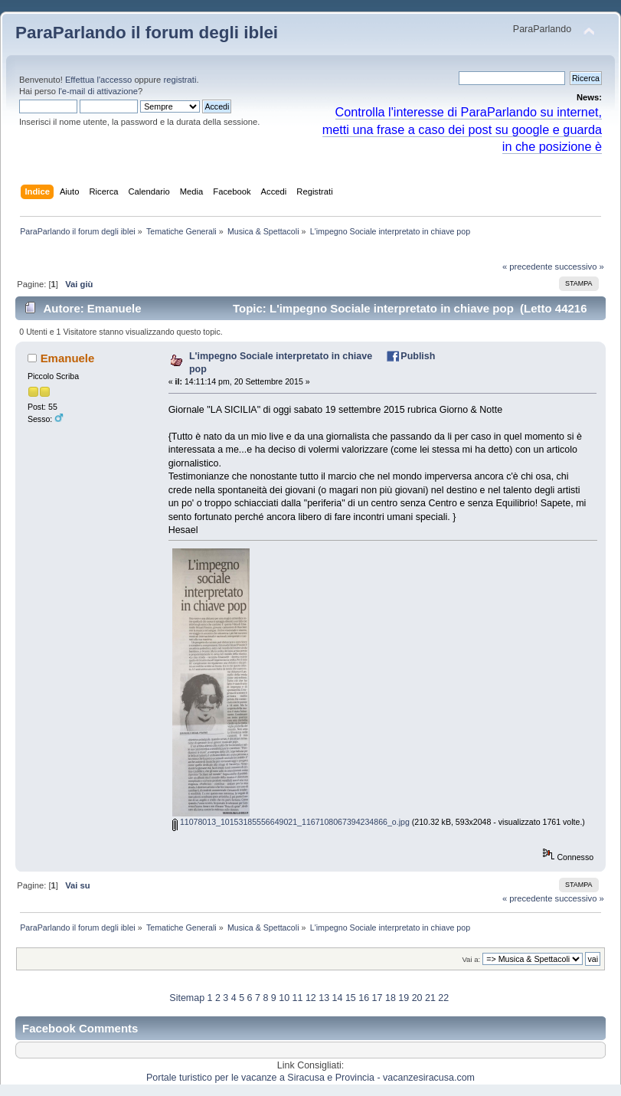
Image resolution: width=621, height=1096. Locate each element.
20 (417, 998)
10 (284, 998)
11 (298, 998)
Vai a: (471, 959)
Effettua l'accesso (98, 79)
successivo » (579, 266)
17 (377, 998)
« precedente (527, 266)
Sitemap (186, 998)
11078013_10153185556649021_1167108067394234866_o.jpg (291, 821)
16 (363, 998)
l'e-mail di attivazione (98, 91)
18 (390, 998)
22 (443, 998)
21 (430, 998)
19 (403, 998)
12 (311, 998)
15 (350, 998)
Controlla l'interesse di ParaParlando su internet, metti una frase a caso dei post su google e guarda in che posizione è (462, 129)
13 (324, 998)
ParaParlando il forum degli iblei (146, 32)
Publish (417, 356)
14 (337, 998)
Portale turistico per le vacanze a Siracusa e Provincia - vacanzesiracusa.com (310, 1077)
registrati (179, 79)
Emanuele (68, 358)
